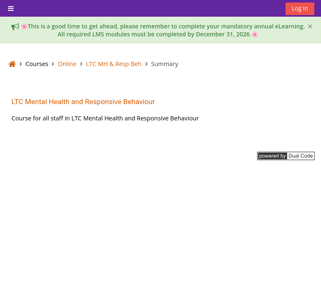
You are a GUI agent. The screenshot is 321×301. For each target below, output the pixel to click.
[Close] (310, 26)
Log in (300, 8)
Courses (36, 64)
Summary (164, 64)
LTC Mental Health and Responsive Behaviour (83, 101)
